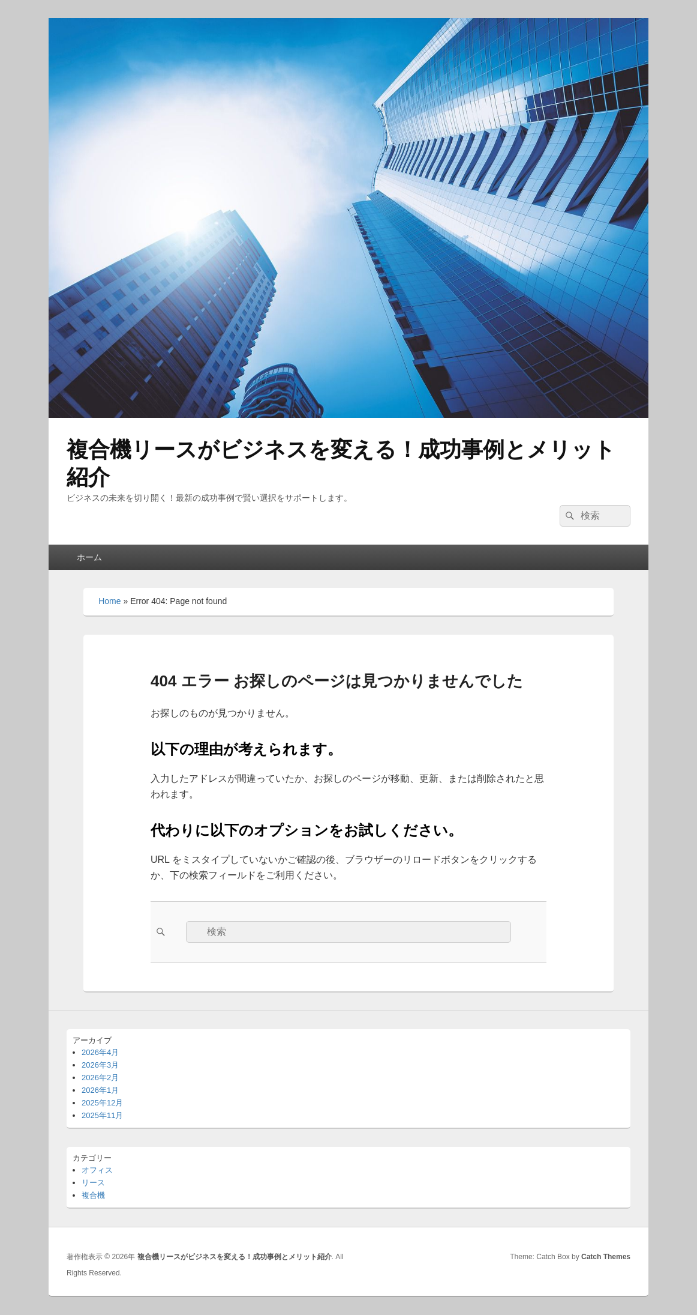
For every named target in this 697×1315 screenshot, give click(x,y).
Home (109, 601)
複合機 (93, 1195)
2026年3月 (100, 1064)
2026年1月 (100, 1090)
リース (93, 1182)
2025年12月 (102, 1102)
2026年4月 (100, 1052)
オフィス (97, 1169)
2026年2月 (100, 1077)
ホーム (89, 557)
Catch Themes (605, 1257)
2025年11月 (102, 1115)
